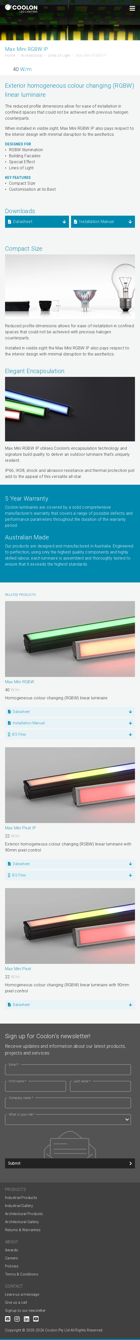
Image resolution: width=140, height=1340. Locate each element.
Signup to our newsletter (25, 1311)
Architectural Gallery (22, 1222)
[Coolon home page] (21, 8)
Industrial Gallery (19, 1206)
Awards (11, 1250)
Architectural (31, 55)
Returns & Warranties (23, 1230)
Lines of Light (59, 55)
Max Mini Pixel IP (20, 828)
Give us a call (16, 1302)
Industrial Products (21, 1198)
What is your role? (21, 1114)
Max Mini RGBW (19, 681)
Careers (11, 1258)
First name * (17, 1081)
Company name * (21, 1098)
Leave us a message (22, 1294)
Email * (14, 1064)
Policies (11, 1266)
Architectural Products (24, 1214)
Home (10, 55)
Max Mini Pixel (18, 968)
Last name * (82, 1081)
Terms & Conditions (21, 1274)
